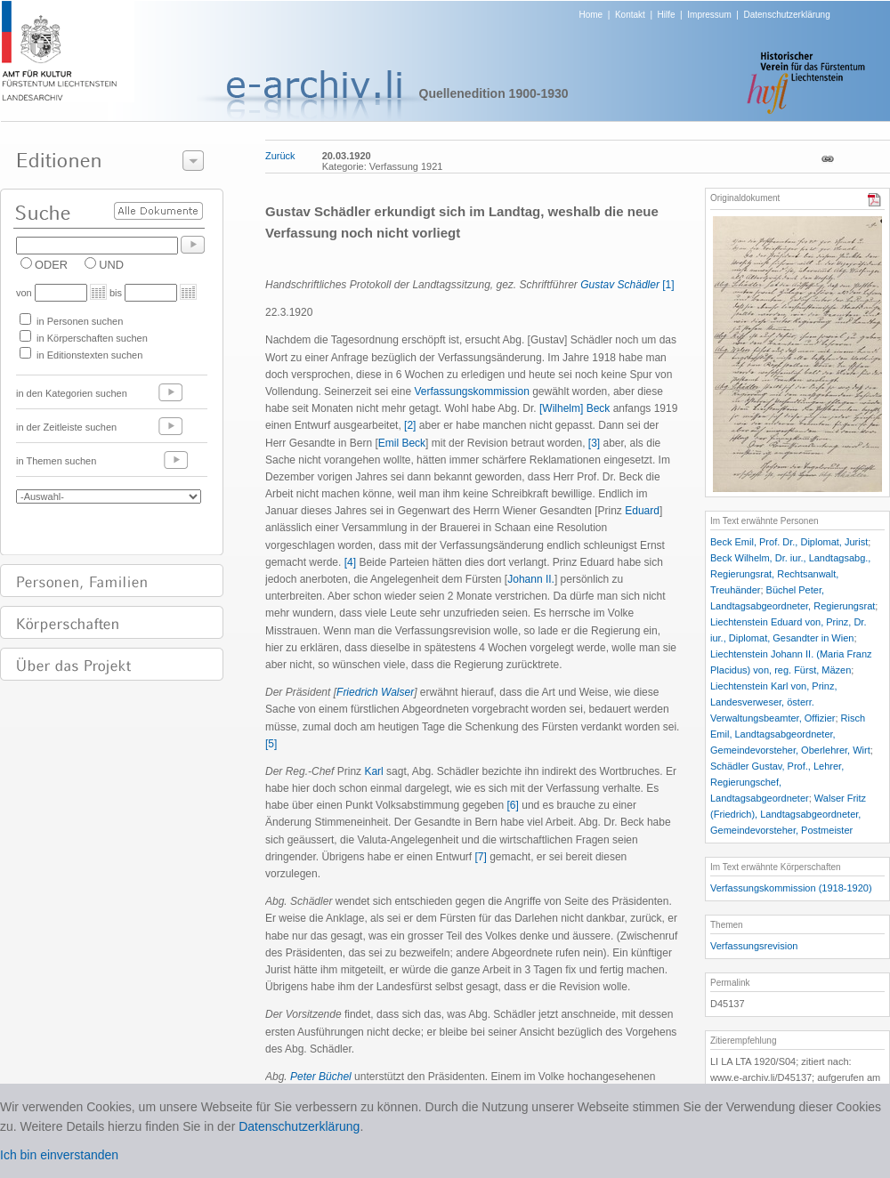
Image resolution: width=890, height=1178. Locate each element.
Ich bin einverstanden (59, 1155)
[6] (513, 805)
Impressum (709, 15)
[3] (594, 443)
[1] (668, 284)
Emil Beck (401, 443)
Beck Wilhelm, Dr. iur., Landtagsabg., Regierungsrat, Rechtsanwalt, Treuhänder (790, 574)
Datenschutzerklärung (786, 15)
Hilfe (667, 15)
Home (591, 15)
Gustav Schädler (619, 284)
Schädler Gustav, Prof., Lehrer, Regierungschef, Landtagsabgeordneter (777, 782)
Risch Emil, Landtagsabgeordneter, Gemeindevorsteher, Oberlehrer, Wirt (790, 734)
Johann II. (530, 579)
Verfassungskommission (471, 391)
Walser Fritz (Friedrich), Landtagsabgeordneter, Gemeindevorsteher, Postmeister (788, 814)
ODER (51, 264)
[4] (350, 562)
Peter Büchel (321, 1076)
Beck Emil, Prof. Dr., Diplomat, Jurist (789, 542)
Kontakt (630, 15)
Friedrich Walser (375, 692)
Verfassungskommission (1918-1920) (791, 888)
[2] (410, 425)
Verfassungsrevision (753, 945)
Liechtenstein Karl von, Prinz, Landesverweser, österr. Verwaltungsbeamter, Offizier (773, 702)
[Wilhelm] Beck (574, 408)
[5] (271, 744)
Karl (373, 771)
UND (111, 264)
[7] (480, 857)
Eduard (642, 510)
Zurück (280, 155)
